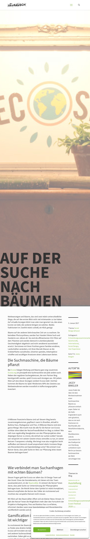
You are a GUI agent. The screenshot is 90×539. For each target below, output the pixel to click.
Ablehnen (60, 530)
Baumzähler (33, 483)
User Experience (74, 349)
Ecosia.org (12, 372)
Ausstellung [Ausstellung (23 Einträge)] (74, 483)
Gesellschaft (73, 341)
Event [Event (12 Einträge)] (70, 503)
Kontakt (72, 535)
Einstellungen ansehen (78, 530)
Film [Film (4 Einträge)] (74, 507)
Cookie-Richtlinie (50, 535)
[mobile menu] (71, 5)
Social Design (73, 346)
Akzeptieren (42, 530)
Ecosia (13, 370)
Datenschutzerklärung (62, 535)
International (73, 343)
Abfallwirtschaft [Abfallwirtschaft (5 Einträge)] (72, 480)
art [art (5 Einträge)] (78, 480)
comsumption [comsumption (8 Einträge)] (73, 486)
